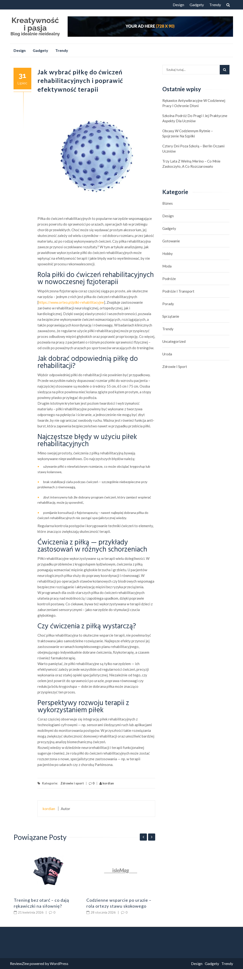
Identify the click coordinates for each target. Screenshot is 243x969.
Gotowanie (171, 241)
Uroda (167, 354)
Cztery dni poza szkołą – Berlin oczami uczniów (193, 148)
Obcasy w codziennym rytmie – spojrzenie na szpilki (187, 133)
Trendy (215, 4)
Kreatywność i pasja (35, 24)
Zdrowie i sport (72, 783)
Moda (167, 266)
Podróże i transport (178, 291)
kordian (106, 783)
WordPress (59, 963)
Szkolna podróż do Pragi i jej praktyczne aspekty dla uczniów (194, 118)
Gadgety (197, 4)
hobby (167, 253)
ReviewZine (19, 963)
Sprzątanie (170, 316)
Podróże (169, 278)
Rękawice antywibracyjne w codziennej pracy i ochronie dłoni (193, 103)
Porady (168, 304)
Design (178, 4)
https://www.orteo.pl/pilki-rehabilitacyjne (71, 302)
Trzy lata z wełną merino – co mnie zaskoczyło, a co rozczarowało (191, 163)
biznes (167, 203)
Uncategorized (174, 341)
